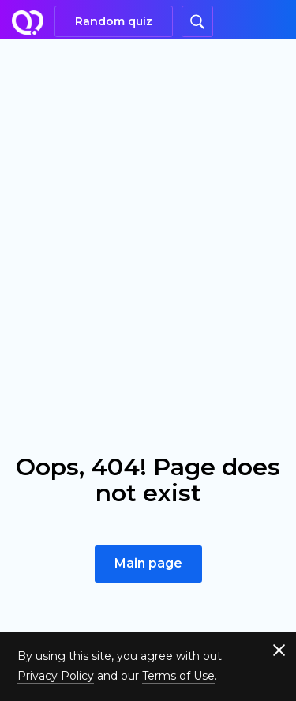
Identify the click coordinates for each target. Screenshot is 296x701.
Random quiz (113, 21)
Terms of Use (178, 676)
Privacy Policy (55, 676)
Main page (148, 563)
